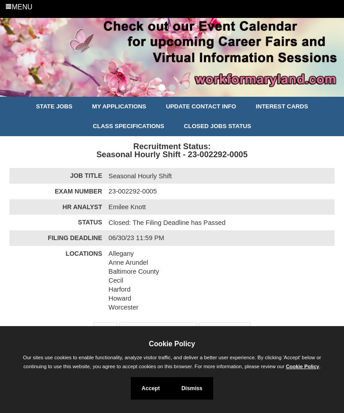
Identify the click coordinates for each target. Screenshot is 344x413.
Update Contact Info (201, 106)
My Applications (119, 106)
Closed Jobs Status (217, 126)
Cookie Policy (172, 344)
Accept (151, 388)
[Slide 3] (182, 88)
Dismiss (191, 388)
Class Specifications (128, 126)
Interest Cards (282, 106)
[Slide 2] (172, 88)
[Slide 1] (162, 88)
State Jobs (54, 106)
